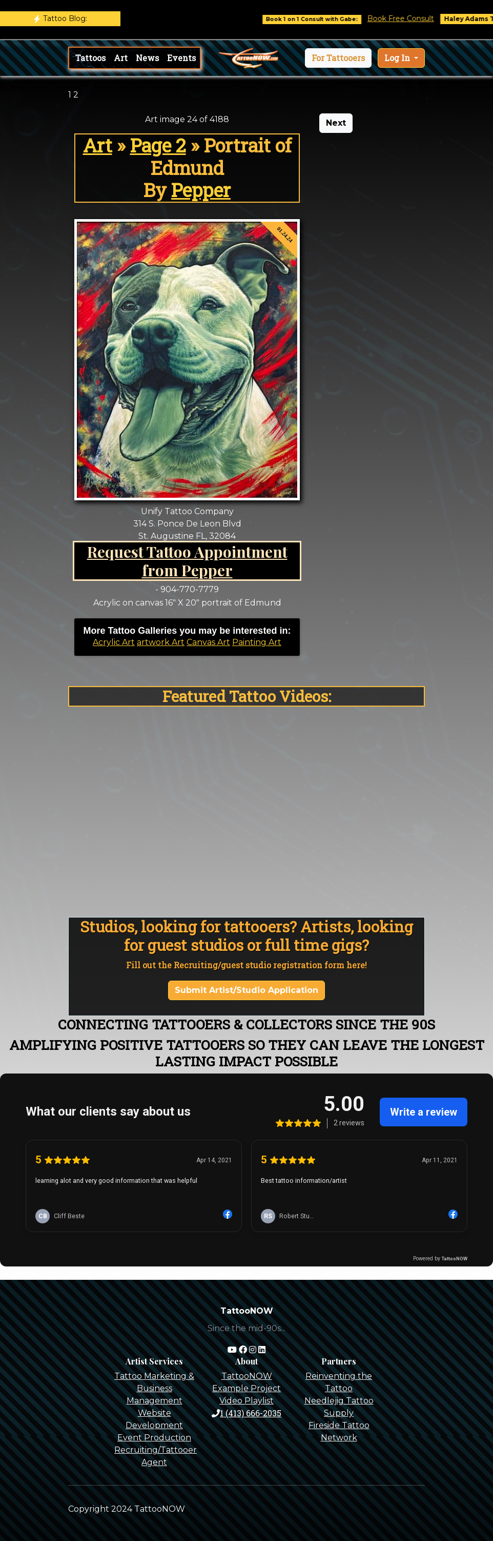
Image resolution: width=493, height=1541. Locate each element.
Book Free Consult (412, 18)
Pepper (201, 190)
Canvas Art (208, 642)
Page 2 (158, 145)
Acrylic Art (114, 642)
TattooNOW (246, 1376)
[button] (338, 58)
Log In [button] (398, 57)
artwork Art (160, 642)
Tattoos (90, 57)
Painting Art (256, 642)
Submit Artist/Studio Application (246, 990)
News (147, 57)
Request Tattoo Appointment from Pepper (187, 560)
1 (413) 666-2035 (246, 1413)
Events (181, 57)
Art (121, 57)
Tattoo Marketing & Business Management (154, 1388)
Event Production (154, 1437)
